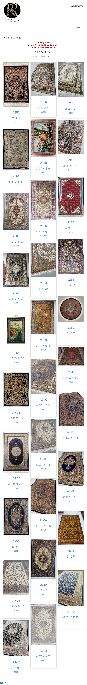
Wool (50, 52)
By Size (50, 56)
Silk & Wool (40, 52)
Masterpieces (39, 56)
